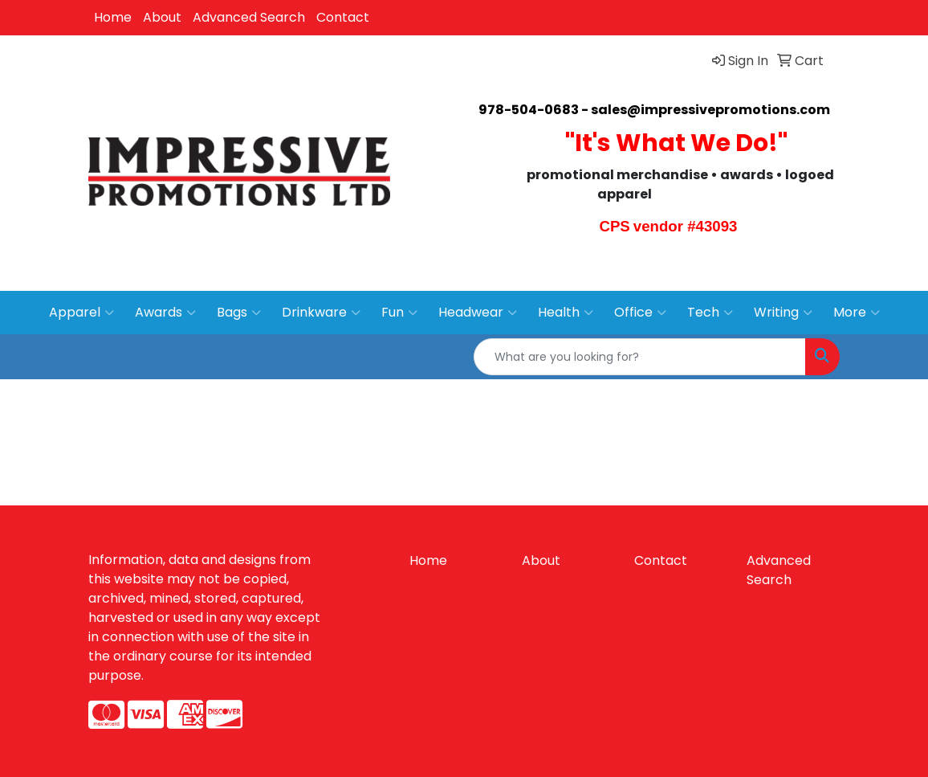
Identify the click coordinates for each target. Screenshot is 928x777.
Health (565, 312)
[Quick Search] (640, 356)
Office (640, 312)
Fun (399, 312)
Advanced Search (249, 17)
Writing (783, 312)
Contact (342, 17)
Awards (165, 312)
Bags (239, 312)
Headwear (477, 312)
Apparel (81, 312)
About (162, 17)
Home (113, 17)
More (856, 312)
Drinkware (321, 312)
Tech (710, 312)
